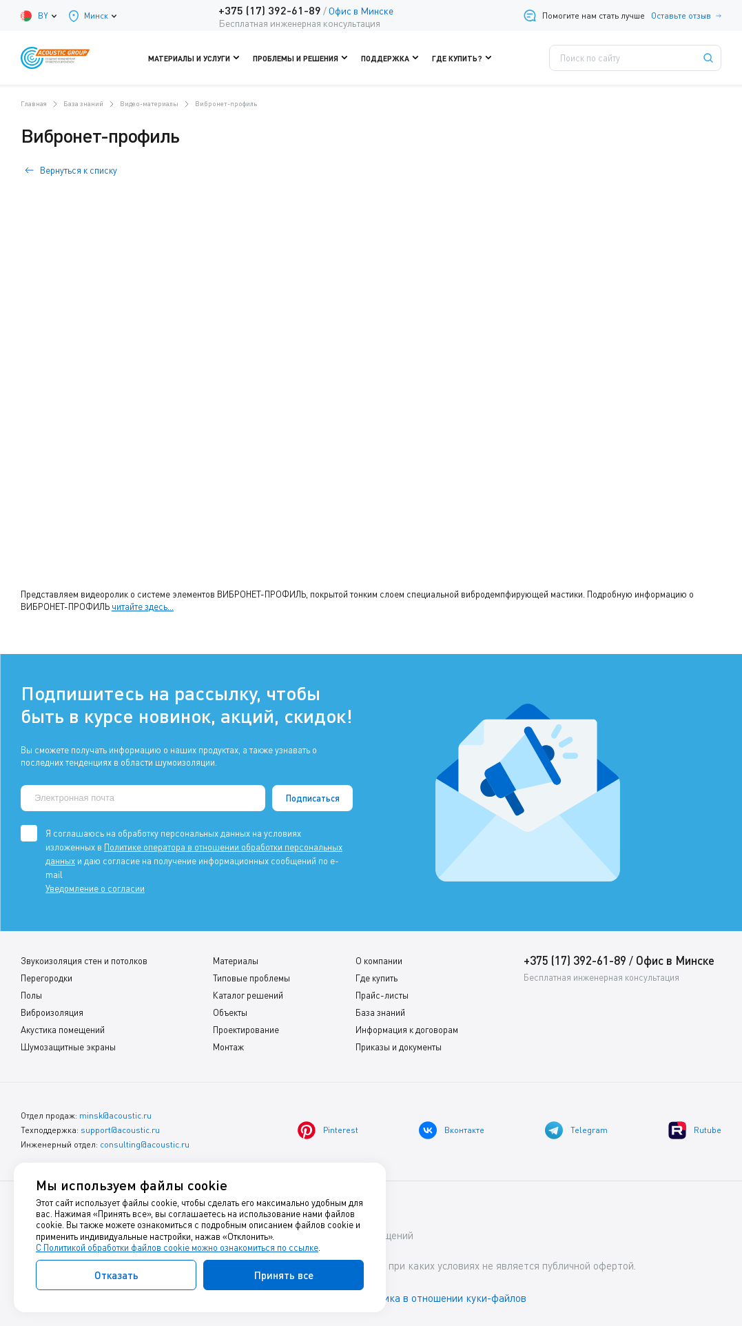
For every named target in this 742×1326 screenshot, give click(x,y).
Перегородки (46, 977)
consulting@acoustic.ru (144, 1144)
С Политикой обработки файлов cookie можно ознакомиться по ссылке (177, 1247)
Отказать (116, 1275)
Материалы (235, 960)
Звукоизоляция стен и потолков (84, 960)
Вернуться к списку (78, 170)
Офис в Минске (361, 11)
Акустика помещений (63, 1029)
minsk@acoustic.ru (115, 1115)
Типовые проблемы (251, 977)
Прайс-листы (382, 995)
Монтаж (228, 1046)
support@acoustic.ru (120, 1130)
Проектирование (246, 1029)
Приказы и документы (398, 1046)
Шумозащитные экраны (68, 1046)
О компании (378, 960)
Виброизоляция (52, 1012)
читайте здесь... (143, 606)
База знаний (380, 1012)
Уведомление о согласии (95, 888)
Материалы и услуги (197, 58)
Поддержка (393, 58)
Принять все (283, 1275)
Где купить (376, 977)
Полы (31, 995)
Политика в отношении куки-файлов (440, 1298)
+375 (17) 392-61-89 (269, 10)
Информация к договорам (406, 1029)
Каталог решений (248, 995)
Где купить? (465, 58)
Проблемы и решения (303, 58)
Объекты (230, 1012)
